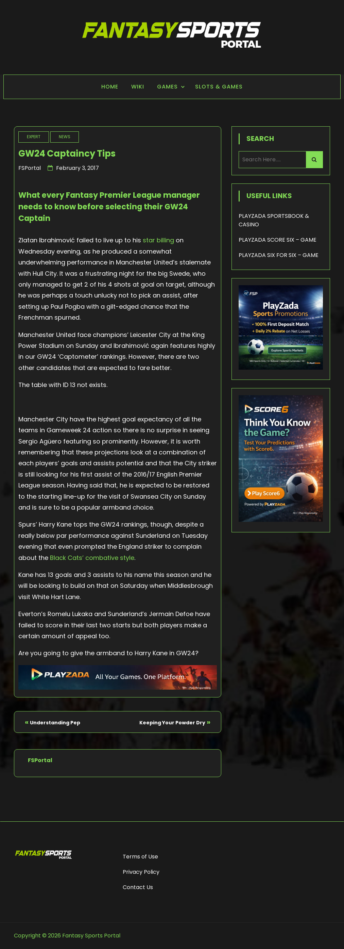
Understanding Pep (55, 722)
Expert (33, 137)
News (64, 137)
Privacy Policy (141, 872)
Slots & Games (219, 87)
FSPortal (29, 168)
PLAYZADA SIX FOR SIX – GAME (279, 255)
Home (109, 87)
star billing (158, 240)
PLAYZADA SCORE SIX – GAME (277, 240)
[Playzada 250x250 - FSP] (281, 368)
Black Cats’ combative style (92, 557)
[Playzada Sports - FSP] (117, 687)
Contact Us (138, 887)
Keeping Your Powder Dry (172, 722)
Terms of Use (140, 856)
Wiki (137, 87)
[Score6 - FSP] (281, 520)
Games (167, 87)
